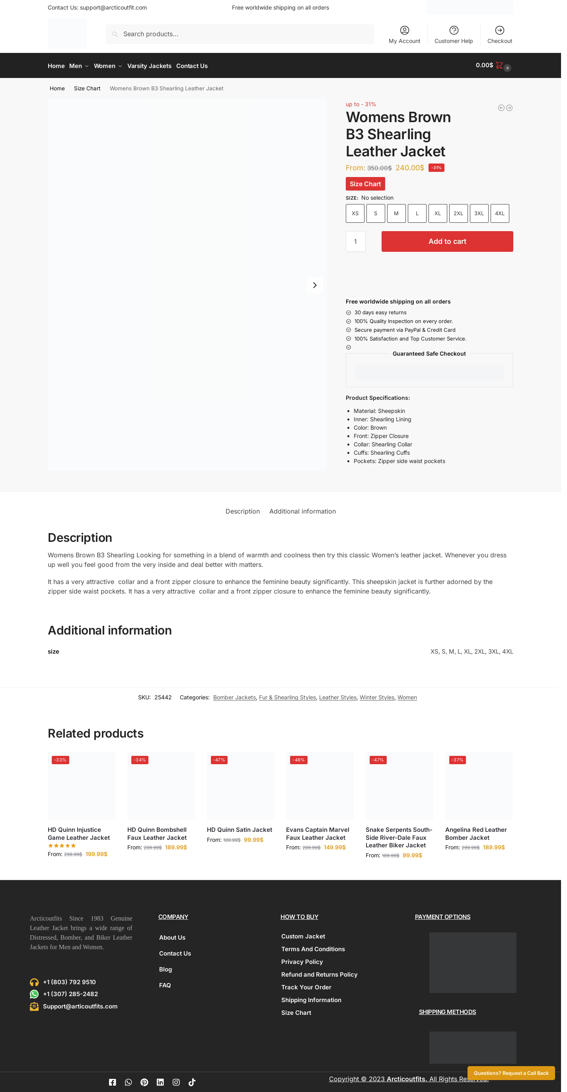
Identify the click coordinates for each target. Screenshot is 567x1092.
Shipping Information (311, 998)
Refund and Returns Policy (319, 973)
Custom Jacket (303, 934)
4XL (500, 211)
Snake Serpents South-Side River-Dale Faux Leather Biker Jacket (399, 836)
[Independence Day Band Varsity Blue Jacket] (501, 106)
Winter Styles (377, 696)
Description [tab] (243, 510)
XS (355, 211)
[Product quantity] (356, 240)
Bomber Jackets (234, 696)
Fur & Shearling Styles (287, 696)
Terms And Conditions (313, 947)
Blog (165, 967)
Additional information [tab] (302, 510)
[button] (494, 65)
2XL (458, 211)
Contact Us (175, 952)
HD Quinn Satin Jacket (239, 828)
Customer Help (454, 34)
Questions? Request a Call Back (511, 1073)
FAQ (165, 983)
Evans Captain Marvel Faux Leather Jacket (317, 832)
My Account (405, 34)
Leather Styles (338, 696)
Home (57, 87)
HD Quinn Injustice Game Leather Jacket (79, 832)
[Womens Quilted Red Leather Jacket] (509, 106)
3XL (479, 211)
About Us (172, 936)
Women (407, 696)
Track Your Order (306, 985)
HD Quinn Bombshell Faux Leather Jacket (157, 832)
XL (438, 211)
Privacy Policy (302, 960)
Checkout (499, 34)
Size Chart (87, 87)
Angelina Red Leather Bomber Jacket (476, 832)
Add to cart (447, 240)
